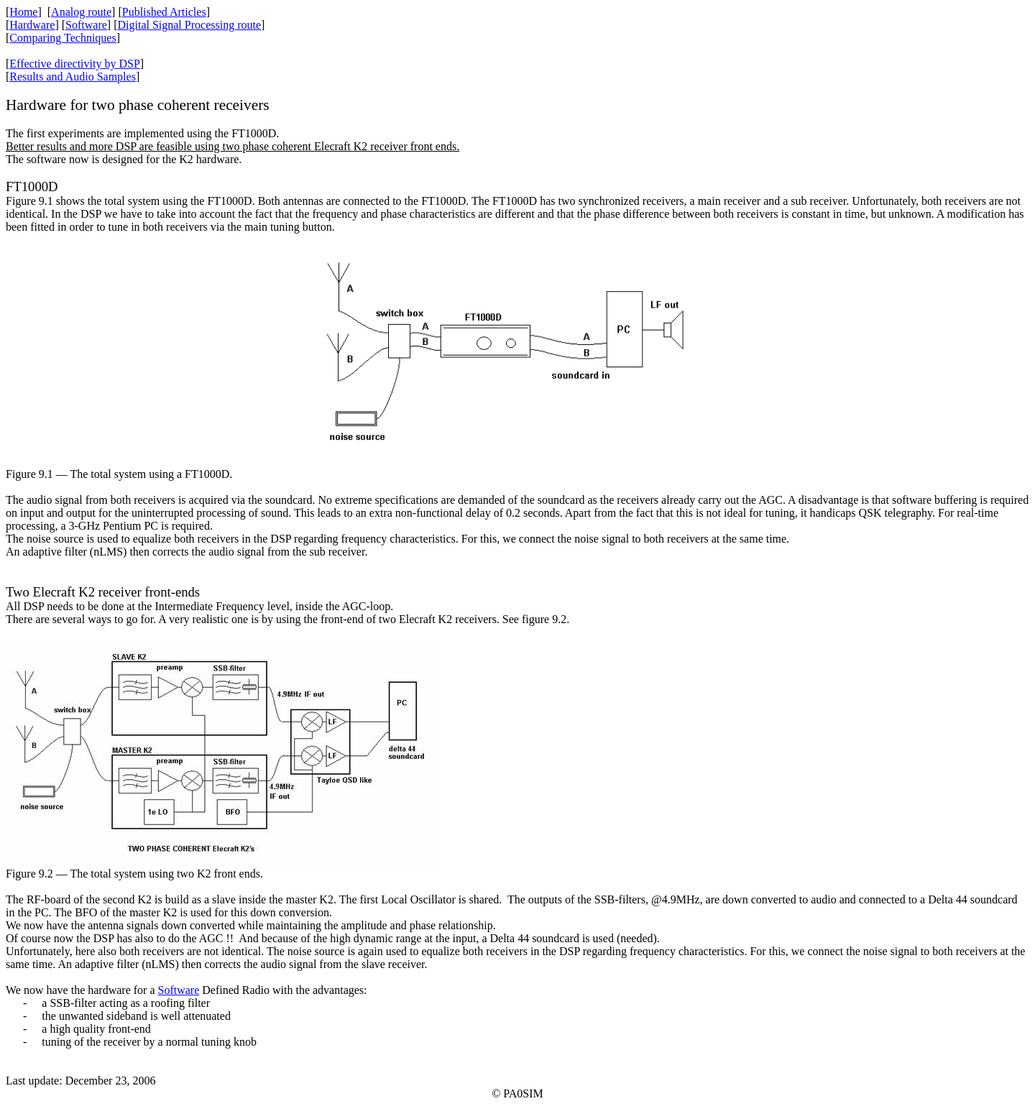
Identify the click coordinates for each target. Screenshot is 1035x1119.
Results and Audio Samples (72, 76)
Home (23, 12)
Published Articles (164, 12)
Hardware (32, 25)
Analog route (81, 12)
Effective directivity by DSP (74, 63)
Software (86, 25)
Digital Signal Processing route (189, 25)
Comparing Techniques (62, 38)
